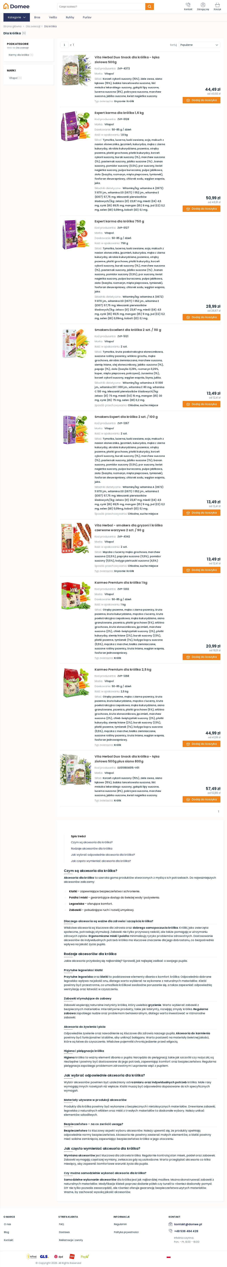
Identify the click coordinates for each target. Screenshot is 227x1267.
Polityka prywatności (126, 1231)
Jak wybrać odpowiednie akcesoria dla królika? (103, 855)
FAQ (60, 1224)
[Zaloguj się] (202, 6)
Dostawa (63, 1231)
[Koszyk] (217, 6)
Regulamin (120, 1224)
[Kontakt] (186, 6)
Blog (5, 1231)
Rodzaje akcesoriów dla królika (91, 849)
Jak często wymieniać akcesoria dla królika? (101, 861)
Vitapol (15, 77)
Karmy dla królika (21, 55)
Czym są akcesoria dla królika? (92, 842)
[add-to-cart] (201, 100)
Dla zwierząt (22, 47)
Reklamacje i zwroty (70, 1239)
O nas (7, 1224)
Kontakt (8, 1239)
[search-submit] (148, 6)
